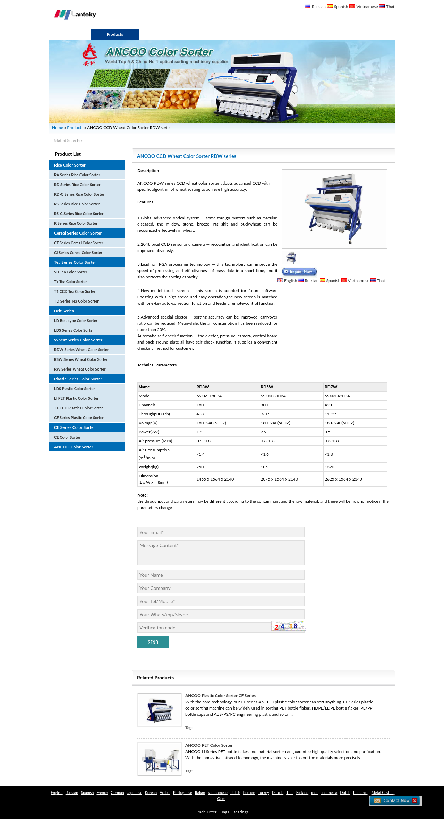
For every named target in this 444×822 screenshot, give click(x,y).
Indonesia (329, 792)
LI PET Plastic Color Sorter (76, 398)
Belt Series (64, 310)
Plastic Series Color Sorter (78, 378)
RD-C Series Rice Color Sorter (79, 194)
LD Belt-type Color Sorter (75, 320)
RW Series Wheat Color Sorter (80, 369)
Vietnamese (367, 6)
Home (69, 34)
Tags (225, 811)
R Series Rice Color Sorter (75, 223)
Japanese (134, 792)
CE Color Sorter (67, 437)
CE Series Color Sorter (74, 427)
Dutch (345, 792)
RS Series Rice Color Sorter (77, 204)
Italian (200, 792)
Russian (319, 6)
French (102, 792)
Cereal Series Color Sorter (78, 233)
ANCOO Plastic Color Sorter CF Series (220, 695)
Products (114, 34)
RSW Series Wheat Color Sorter (81, 359)
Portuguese (182, 792)
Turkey (263, 792)
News (256, 34)
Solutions (211, 34)
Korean (151, 792)
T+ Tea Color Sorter (70, 281)
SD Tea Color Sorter (70, 272)
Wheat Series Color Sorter (78, 339)
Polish (235, 792)
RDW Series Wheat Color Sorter (81, 349)
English (290, 280)
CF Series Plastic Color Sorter (79, 417)
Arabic (165, 792)
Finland (302, 792)
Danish (277, 792)
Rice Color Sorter (70, 165)
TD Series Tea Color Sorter (76, 301)
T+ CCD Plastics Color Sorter (78, 408)
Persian (249, 792)
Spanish (341, 6)
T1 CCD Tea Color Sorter (75, 291)
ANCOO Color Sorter (73, 446)
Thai (390, 6)
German (117, 792)
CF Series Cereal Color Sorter (78, 242)
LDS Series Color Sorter (74, 330)
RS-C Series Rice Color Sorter (78, 213)
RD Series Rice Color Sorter (77, 184)
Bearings (240, 811)
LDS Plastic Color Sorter (74, 388)
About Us (163, 34)
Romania (360, 792)
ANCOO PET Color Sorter (209, 745)
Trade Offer (206, 811)
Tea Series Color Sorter (75, 262)
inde (314, 792)
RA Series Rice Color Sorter (77, 174)
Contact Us (303, 34)
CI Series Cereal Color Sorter (78, 252)
